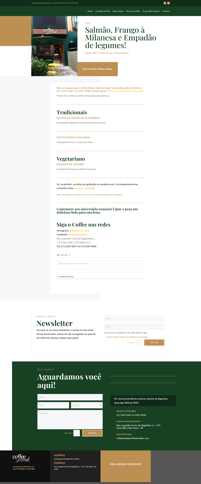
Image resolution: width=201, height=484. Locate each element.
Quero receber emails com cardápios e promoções (126, 337)
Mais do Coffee (133, 11)
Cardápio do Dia (103, 11)
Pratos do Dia (105, 53)
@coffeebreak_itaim (79, 230)
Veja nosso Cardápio (125, 464)
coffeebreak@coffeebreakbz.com (125, 91)
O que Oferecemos (151, 11)
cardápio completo (83, 188)
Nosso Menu (118, 11)
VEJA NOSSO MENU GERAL (98, 69)
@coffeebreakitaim (78, 234)
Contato (166, 11)
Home (90, 11)
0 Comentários (122, 53)
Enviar (154, 342)
